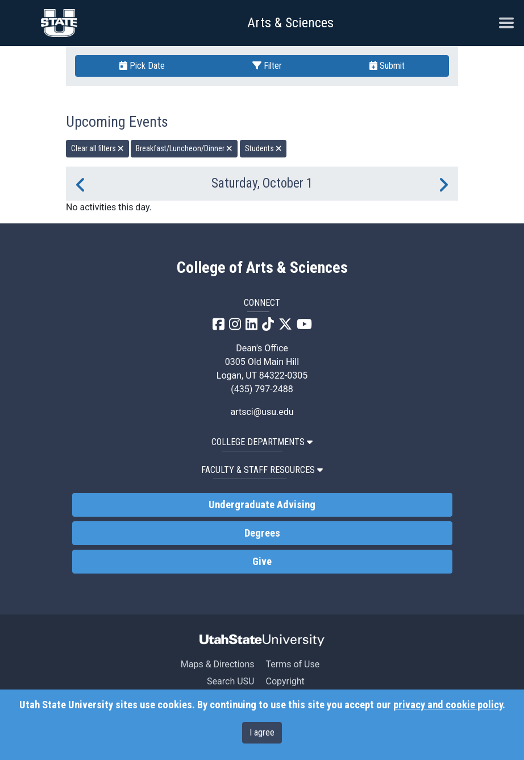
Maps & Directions (218, 664)
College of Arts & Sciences (262, 268)
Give (262, 561)
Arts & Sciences (290, 23)
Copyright (284, 681)
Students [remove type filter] (263, 148)
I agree (262, 732)
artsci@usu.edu (261, 411)
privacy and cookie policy (447, 705)
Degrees (262, 533)
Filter (267, 65)
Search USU (230, 681)
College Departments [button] (262, 442)
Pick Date (142, 65)
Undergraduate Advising (262, 505)
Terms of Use (292, 664)
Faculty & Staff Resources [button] (262, 470)
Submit (387, 65)
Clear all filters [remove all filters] (97, 148)
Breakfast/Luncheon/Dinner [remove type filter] (184, 148)
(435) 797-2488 (262, 389)
